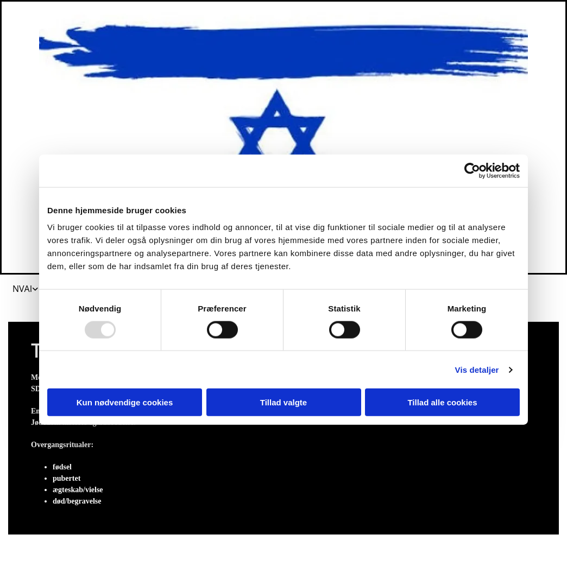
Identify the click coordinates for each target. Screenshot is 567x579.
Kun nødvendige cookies (125, 402)
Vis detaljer (477, 369)
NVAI (22, 289)
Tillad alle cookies (442, 402)
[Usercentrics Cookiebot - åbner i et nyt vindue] (472, 170)
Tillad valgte (283, 402)
